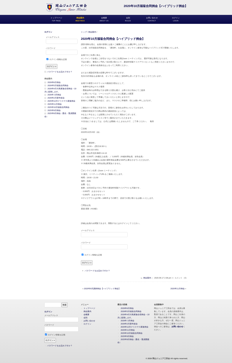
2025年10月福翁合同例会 (58, 107)
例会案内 (92, 32)
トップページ (89, 308)
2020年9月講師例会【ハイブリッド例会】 (102, 288)
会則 (85, 318)
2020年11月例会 (177, 288)
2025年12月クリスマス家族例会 (61, 101)
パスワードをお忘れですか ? (97, 271)
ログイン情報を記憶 (92, 255)
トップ (84, 32)
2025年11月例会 (55, 104)
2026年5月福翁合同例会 (58, 85)
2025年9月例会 (54, 110)
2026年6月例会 (54, 82)
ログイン (48, 32)
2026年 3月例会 (54, 95)
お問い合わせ (89, 321)
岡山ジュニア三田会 (161, 358)
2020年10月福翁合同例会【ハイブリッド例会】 (113, 38)
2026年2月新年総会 (56, 98)
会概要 (86, 314)
